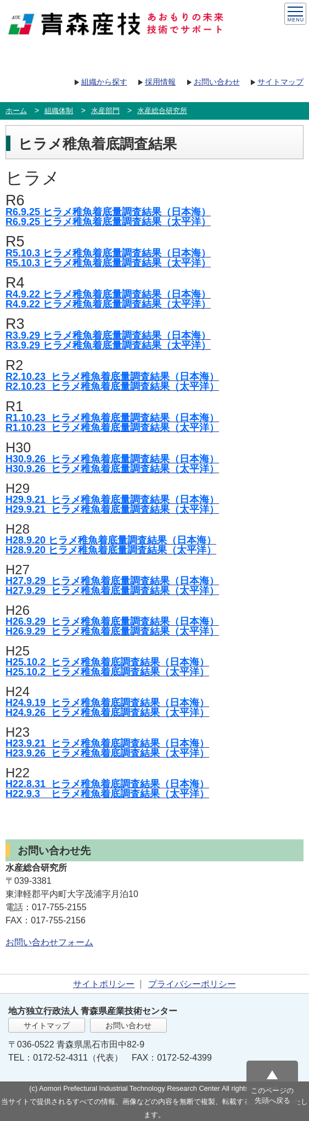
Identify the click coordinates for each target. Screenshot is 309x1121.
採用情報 (160, 81)
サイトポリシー (103, 984)
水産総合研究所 (162, 111)
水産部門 (105, 111)
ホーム (16, 111)
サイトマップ (280, 81)
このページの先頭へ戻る (272, 1095)
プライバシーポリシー (192, 984)
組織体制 (58, 111)
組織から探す (104, 81)
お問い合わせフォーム (49, 942)
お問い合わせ (217, 81)
